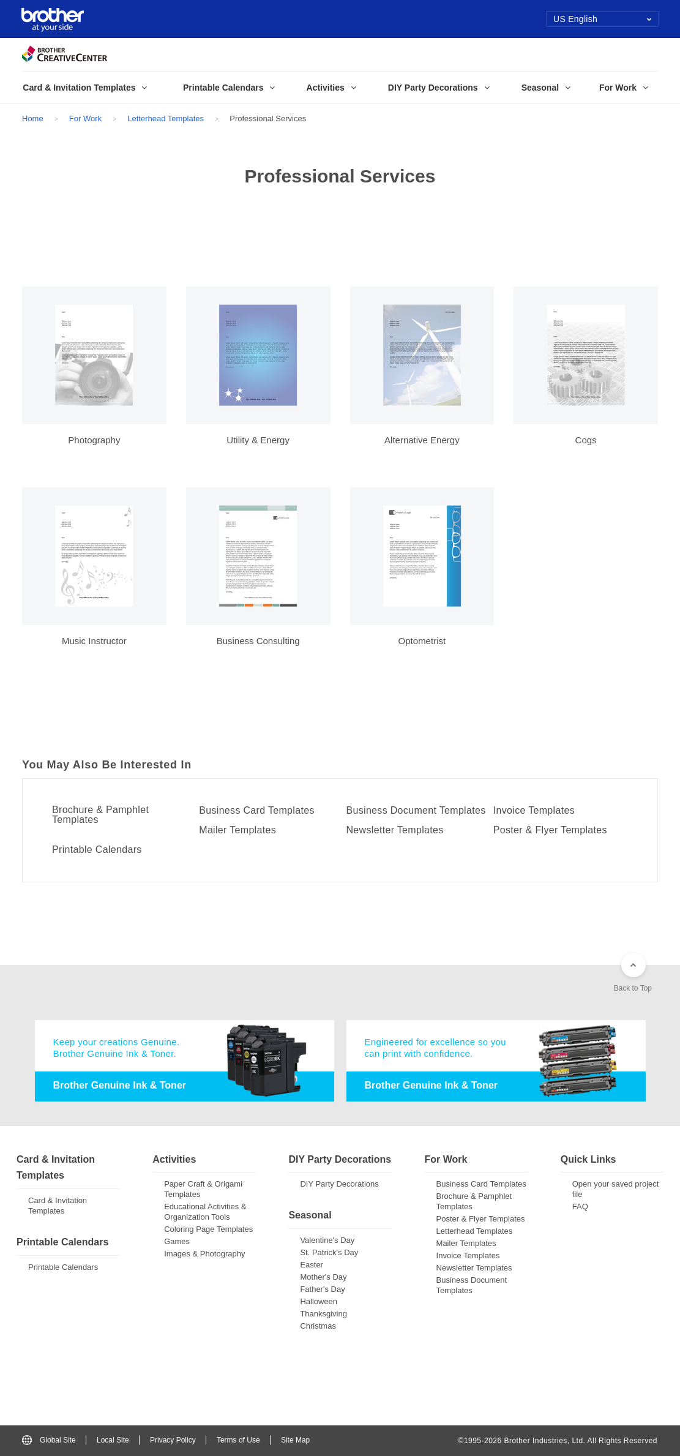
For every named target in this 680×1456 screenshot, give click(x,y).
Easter (311, 1264)
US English (602, 19)
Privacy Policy (173, 1440)
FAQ (580, 1206)
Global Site (49, 1440)
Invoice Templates (534, 811)
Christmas (318, 1325)
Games (177, 1241)
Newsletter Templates (395, 830)
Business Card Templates (257, 811)
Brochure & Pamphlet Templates (100, 815)
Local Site (113, 1440)
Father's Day (322, 1289)
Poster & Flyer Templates (550, 830)
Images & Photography (204, 1253)
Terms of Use (238, 1440)
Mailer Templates (237, 830)
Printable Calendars (97, 850)
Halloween (318, 1301)
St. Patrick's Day (329, 1252)
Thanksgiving (323, 1313)
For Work (85, 118)
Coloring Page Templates (208, 1229)
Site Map (295, 1440)
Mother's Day (323, 1277)
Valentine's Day (327, 1240)
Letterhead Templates (165, 118)
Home (32, 118)
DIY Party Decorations (339, 1183)
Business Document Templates (416, 811)
